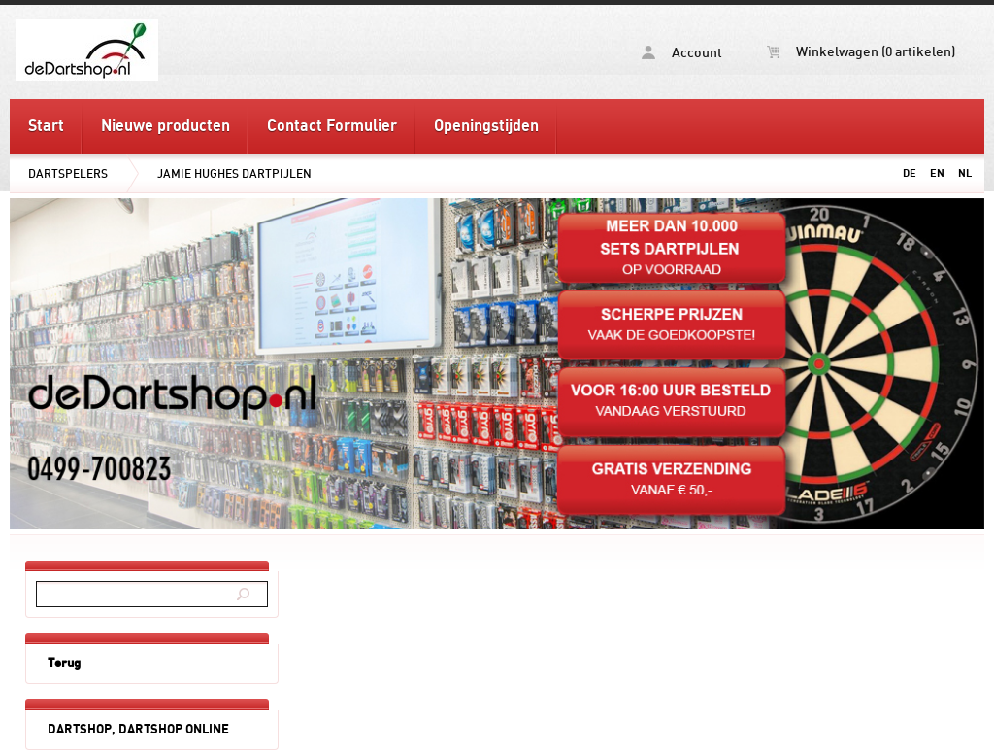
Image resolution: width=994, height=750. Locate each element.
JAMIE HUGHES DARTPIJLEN (234, 174)
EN (937, 173)
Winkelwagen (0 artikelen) (861, 52)
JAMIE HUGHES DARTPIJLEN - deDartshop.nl (163, 49)
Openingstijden (486, 126)
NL (965, 173)
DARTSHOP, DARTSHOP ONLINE (138, 729)
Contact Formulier (332, 126)
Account (682, 53)
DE (909, 173)
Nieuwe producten (165, 126)
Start (46, 126)
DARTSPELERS (68, 174)
